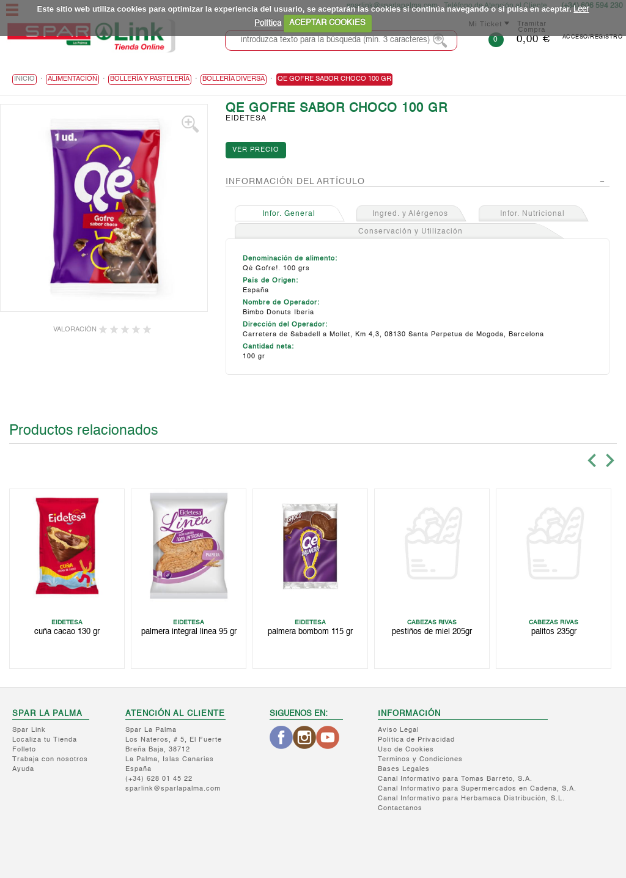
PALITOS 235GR (553, 632)
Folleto (24, 750)
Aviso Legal (398, 730)
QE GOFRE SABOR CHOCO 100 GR (334, 79)
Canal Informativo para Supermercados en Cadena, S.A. (477, 789)
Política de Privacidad (416, 740)
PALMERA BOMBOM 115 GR (310, 632)
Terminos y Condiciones (420, 759)
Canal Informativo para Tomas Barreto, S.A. (455, 779)
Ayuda (23, 769)
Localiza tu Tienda (44, 740)
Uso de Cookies (406, 750)
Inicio (24, 79)
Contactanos (400, 808)
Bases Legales (404, 769)
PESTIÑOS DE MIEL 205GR (432, 632)
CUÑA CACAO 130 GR (67, 632)
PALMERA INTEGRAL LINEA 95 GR (189, 632)
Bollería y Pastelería (150, 79)
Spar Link (29, 730)
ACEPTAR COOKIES (327, 23)
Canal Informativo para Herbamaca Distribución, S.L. (471, 798)
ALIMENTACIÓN (72, 79)
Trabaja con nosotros (50, 759)
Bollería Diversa (233, 79)
